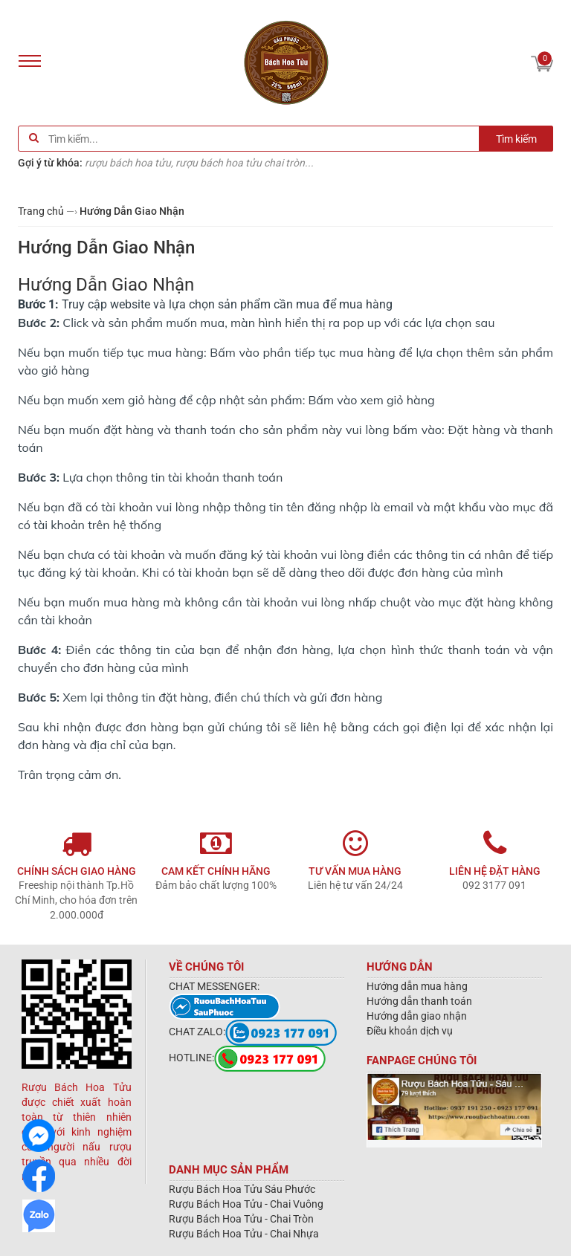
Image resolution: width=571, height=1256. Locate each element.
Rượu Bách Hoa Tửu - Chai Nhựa (244, 1234)
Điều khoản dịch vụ (410, 1031)
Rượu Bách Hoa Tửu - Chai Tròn (241, 1219)
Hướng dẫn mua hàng (417, 986)
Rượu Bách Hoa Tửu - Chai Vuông (246, 1204)
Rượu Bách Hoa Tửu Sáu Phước (242, 1189)
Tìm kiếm (516, 139)
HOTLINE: (247, 1058)
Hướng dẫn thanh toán (419, 1001)
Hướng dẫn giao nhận (417, 1016)
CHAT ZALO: (253, 1032)
